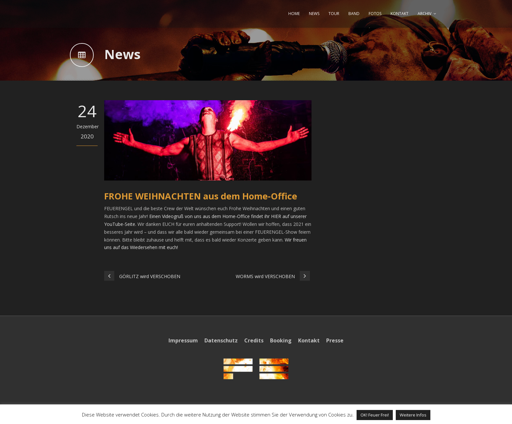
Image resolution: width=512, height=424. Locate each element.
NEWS (314, 13)
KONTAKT (399, 13)
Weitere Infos (413, 415)
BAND (354, 13)
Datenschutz (221, 340)
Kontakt (309, 340)
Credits (254, 340)
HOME (294, 13)
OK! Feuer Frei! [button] (374, 415)
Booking (281, 340)
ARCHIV (424, 13)
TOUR (333, 13)
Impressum (183, 340)
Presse (335, 340)
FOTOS (375, 13)
